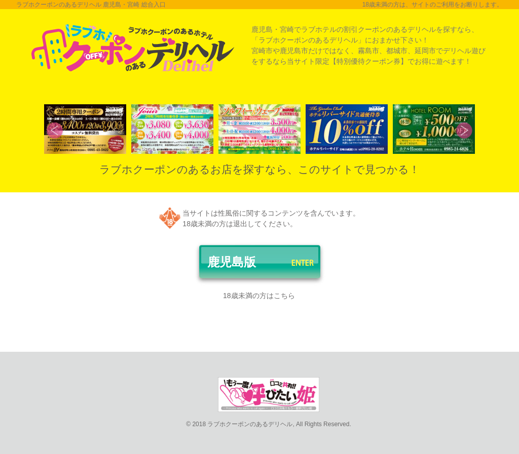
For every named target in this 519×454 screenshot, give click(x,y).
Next (464, 130)
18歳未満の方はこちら (259, 296)
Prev (55, 130)
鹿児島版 (231, 262)
